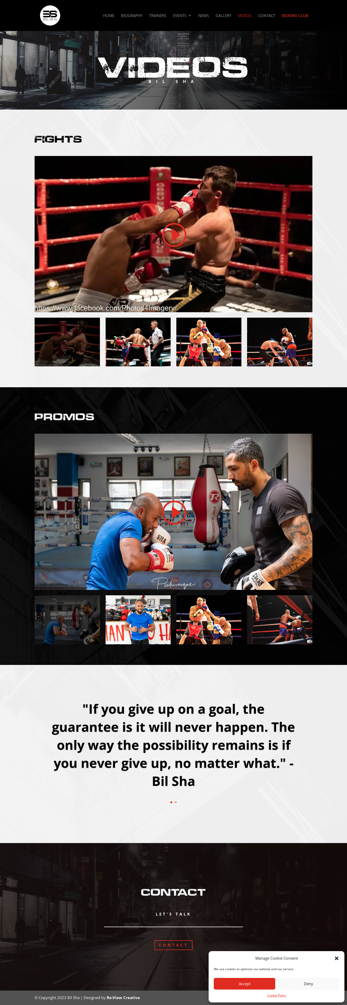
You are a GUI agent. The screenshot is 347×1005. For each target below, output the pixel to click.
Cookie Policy (276, 995)
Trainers (157, 16)
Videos (244, 16)
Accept (244, 983)
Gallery (223, 16)
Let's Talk (173, 914)
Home (108, 16)
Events (179, 16)
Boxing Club (295, 16)
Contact (266, 16)
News (203, 16)
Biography (132, 16)
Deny (308, 983)
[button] (336, 958)
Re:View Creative (123, 997)
